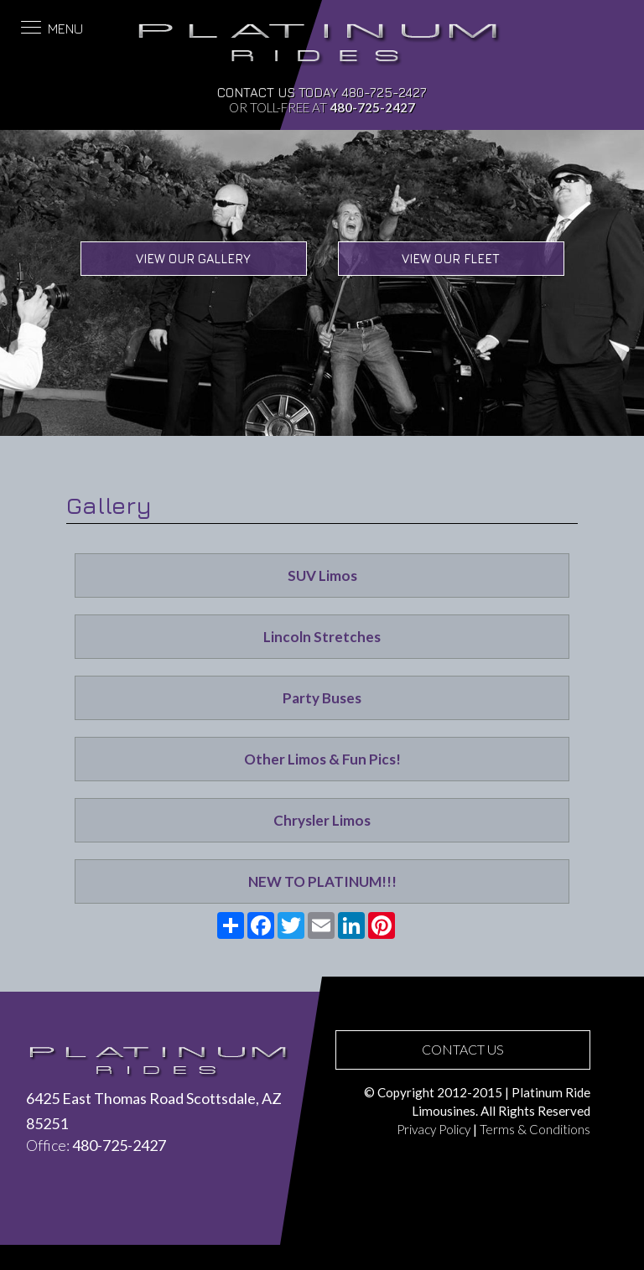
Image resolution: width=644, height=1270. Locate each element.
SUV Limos (322, 575)
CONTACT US (463, 1049)
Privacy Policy (433, 1129)
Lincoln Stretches (322, 636)
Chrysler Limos (322, 820)
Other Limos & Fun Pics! (322, 759)
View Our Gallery (193, 258)
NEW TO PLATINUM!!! (322, 881)
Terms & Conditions (535, 1129)
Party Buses (322, 698)
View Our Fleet (451, 258)
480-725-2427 (384, 92)
